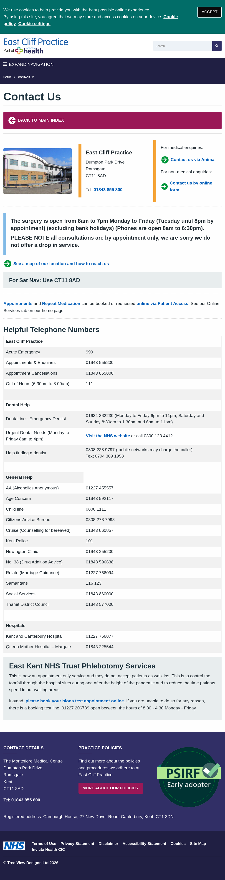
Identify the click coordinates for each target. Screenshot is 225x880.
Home (7, 77)
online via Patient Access (162, 303)
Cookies (178, 844)
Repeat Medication (61, 303)
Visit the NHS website (108, 435)
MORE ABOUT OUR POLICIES (111, 788)
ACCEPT (209, 12)
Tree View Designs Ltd (27, 863)
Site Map (198, 844)
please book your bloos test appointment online (75, 700)
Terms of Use (44, 844)
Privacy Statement (77, 844)
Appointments (18, 303)
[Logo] (35, 45)
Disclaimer (108, 844)
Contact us (26, 77)
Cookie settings (34, 23)
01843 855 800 (108, 189)
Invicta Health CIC (48, 849)
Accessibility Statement (144, 844)
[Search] (182, 46)
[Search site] (217, 46)
